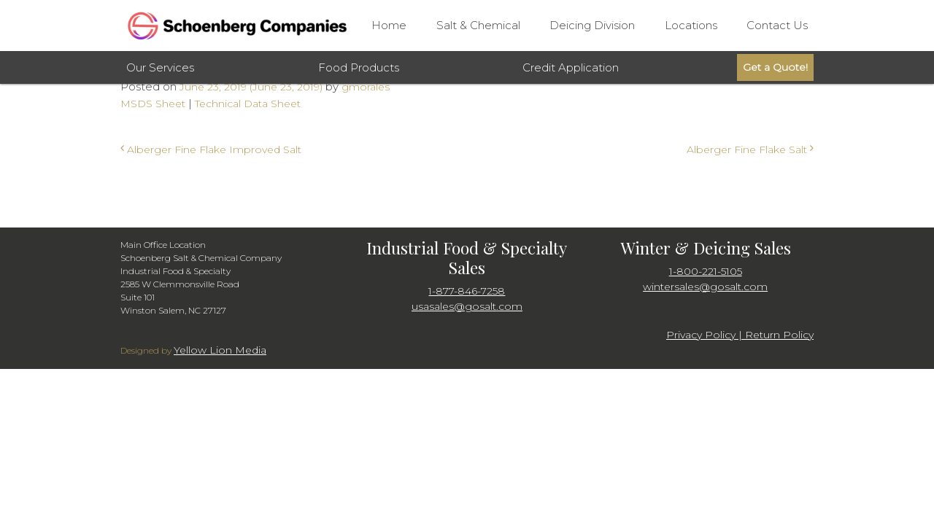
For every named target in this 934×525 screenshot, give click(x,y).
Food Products (358, 67)
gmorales (364, 86)
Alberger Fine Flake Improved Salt (210, 149)
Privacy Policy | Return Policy (740, 334)
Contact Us (777, 25)
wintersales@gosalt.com (705, 286)
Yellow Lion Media (220, 350)
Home (388, 25)
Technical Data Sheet (248, 103)
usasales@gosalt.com (467, 306)
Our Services (160, 67)
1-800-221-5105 (705, 271)
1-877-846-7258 (466, 291)
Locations (691, 25)
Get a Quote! (775, 67)
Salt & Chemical (478, 25)
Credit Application (570, 67)
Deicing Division (592, 25)
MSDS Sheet (152, 103)
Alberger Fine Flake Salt (750, 149)
